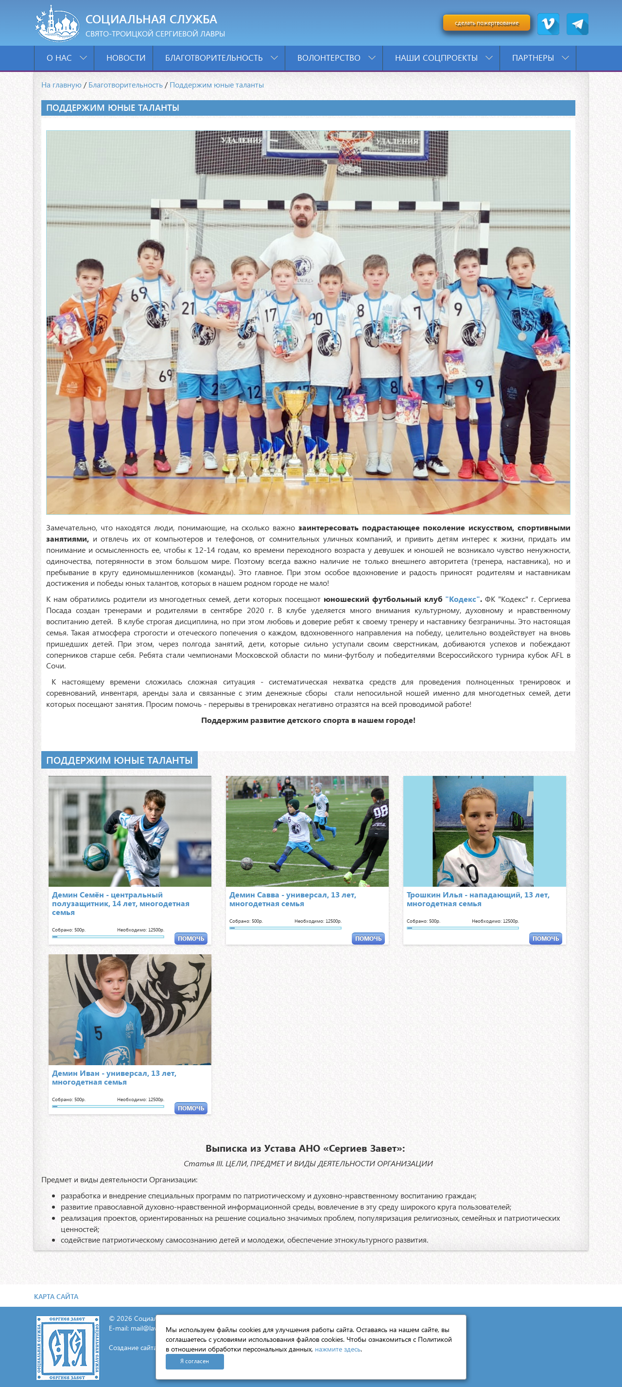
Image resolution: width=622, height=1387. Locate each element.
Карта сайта (56, 1296)
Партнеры (540, 57)
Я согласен (194, 1361)
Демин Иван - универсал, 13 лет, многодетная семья (114, 1077)
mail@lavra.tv (151, 1328)
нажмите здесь (338, 1348)
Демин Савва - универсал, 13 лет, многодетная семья (292, 898)
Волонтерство (336, 57)
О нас (67, 57)
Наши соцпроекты (444, 57)
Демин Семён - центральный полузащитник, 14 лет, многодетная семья (121, 903)
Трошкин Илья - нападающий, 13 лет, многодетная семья (478, 898)
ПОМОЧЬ (191, 938)
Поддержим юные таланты (217, 84)
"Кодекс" (462, 599)
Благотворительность (221, 57)
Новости (126, 57)
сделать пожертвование (486, 22)
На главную (61, 84)
